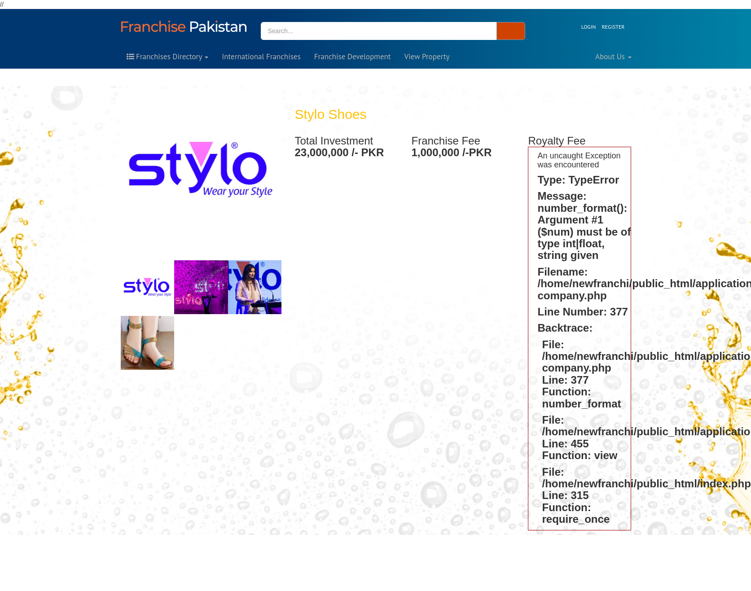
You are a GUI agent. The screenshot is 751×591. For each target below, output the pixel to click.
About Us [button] (613, 56)
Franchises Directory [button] (168, 56)
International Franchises (261, 56)
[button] (604, 26)
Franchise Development (352, 56)
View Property (427, 56)
